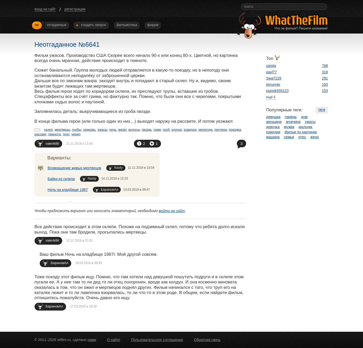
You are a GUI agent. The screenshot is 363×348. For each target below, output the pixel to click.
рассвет (40, 134)
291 (325, 78)
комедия (273, 132)
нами (91, 340)
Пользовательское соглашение (157, 340)
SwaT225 (273, 78)
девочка (273, 127)
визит (122, 130)
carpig (271, 66)
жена (314, 137)
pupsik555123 (277, 91)
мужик (289, 127)
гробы (76, 130)
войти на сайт (172, 210)
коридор (190, 130)
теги (321, 109)
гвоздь (147, 130)
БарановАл (106, 189)
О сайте (113, 340)
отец (302, 137)
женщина (274, 122)
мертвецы (62, 130)
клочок (177, 130)
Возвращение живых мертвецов (74, 168)
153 (325, 91)
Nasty (115, 168)
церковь (89, 130)
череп (75, 134)
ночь (113, 130)
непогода (205, 130)
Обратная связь (207, 340)
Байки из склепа (61, 179)
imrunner (273, 84)
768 (325, 66)
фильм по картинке (301, 132)
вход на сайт (45, 9)
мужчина (293, 122)
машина (273, 137)
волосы (134, 130)
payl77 (271, 72)
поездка (235, 130)
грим (157, 130)
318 (325, 72)
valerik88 (48, 143)
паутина (220, 130)
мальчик (305, 127)
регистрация (74, 9)
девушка (273, 117)
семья (289, 137)
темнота (54, 134)
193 (325, 84)
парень (291, 117)
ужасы (102, 130)
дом (304, 117)
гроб (166, 130)
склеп (48, 130)
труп (66, 134)
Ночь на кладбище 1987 (68, 190)
